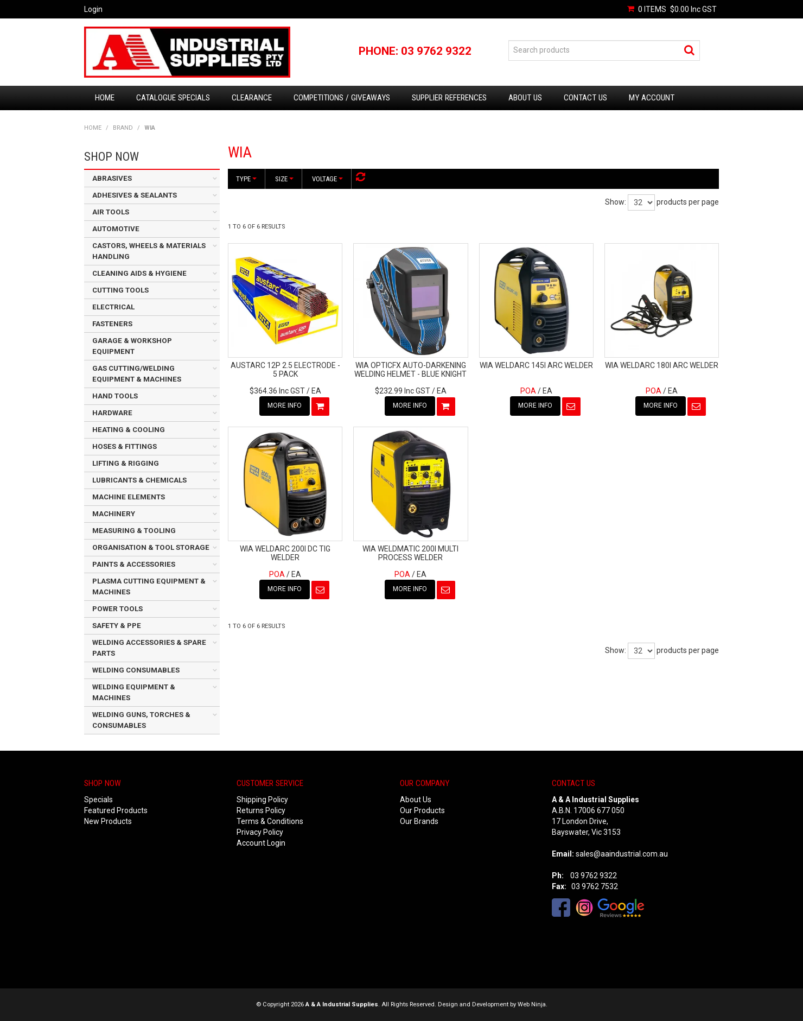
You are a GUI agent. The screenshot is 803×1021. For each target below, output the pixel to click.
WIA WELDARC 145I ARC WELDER (536, 365)
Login (93, 9)
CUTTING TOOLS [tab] (120, 290)
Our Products (422, 810)
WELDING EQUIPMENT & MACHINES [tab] (133, 692)
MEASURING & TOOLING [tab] (134, 531)
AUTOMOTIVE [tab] (115, 229)
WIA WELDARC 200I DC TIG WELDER (285, 552)
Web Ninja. (532, 1004)
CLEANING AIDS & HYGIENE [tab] (139, 273)
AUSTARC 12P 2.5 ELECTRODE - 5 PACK (285, 369)
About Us (525, 98)
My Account (651, 98)
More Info (275, 405)
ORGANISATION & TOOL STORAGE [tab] (150, 547)
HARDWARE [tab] (112, 413)
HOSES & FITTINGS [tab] (124, 446)
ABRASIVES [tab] (112, 178)
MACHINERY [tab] (113, 514)
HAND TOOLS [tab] (115, 396)
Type (246, 179)
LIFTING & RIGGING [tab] (125, 463)
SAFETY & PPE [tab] (116, 626)
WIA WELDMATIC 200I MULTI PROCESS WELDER (410, 552)
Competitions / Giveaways (342, 98)
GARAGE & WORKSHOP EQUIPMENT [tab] (132, 346)
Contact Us (585, 98)
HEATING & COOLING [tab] (128, 430)
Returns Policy (261, 810)
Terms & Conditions (270, 821)
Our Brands (419, 821)
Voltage (327, 179)
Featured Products (116, 810)
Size (284, 179)
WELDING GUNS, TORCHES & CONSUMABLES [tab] (141, 720)
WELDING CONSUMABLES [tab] (136, 670)
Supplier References (449, 98)
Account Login (261, 843)
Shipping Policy (262, 799)
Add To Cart (311, 406)
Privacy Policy (260, 832)
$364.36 (277, 390)
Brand (123, 127)
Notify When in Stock (562, 406)
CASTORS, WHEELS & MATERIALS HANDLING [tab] (149, 251)
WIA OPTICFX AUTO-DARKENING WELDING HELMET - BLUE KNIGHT (410, 369)
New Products (108, 821)
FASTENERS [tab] (112, 324)
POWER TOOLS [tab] (117, 609)
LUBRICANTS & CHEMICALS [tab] (139, 480)
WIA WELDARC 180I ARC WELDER (661, 365)
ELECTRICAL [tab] (113, 307)
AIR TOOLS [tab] (110, 212)
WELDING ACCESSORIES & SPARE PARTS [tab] (149, 647)
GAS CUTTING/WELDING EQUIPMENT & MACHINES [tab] (136, 373)
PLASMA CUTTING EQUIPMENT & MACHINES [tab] (149, 586)
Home (104, 98)
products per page (688, 202)
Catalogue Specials (173, 98)
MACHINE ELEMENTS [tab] (128, 497)
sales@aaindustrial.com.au (622, 853)
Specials (98, 799)
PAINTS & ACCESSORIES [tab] (133, 564)
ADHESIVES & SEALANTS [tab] (134, 195)
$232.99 (402, 390)
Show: (615, 202)
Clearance (252, 98)
